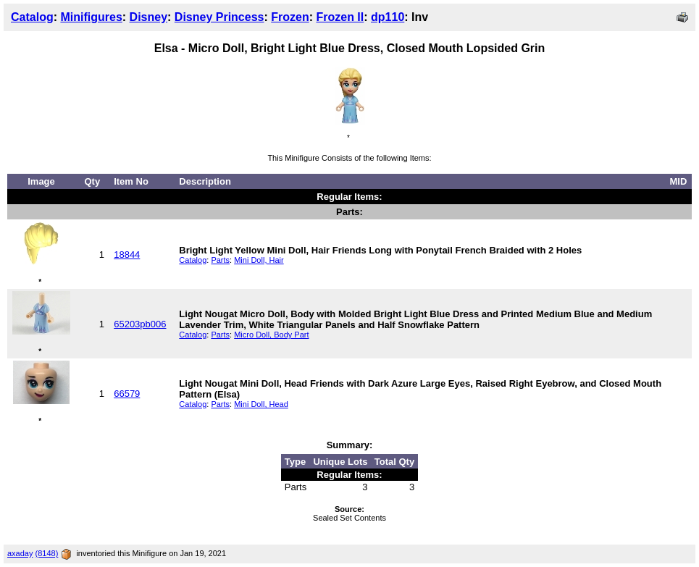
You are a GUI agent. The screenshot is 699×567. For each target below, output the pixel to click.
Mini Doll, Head (261, 404)
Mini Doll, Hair (258, 260)
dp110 (387, 17)
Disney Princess (219, 17)
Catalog (32, 17)
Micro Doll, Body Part (271, 334)
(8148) (47, 553)
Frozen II (340, 17)
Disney (148, 17)
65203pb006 (140, 324)
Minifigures (91, 17)
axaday (20, 553)
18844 (127, 254)
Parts (220, 260)
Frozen (290, 17)
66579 (127, 393)
